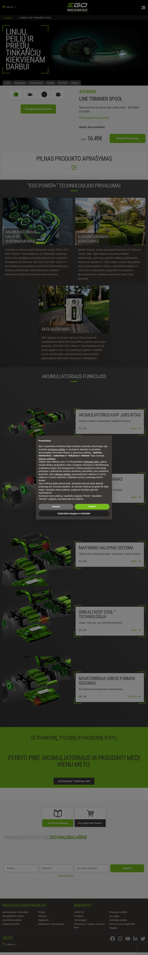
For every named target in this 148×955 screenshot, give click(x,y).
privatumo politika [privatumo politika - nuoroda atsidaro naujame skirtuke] (56, 449)
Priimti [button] (92, 506)
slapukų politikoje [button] (47, 458)
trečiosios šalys (91, 461)
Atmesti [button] (56, 506)
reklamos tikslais (62, 474)
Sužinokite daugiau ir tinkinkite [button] (74, 513)
